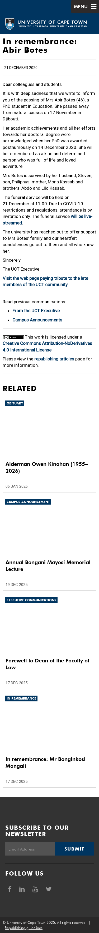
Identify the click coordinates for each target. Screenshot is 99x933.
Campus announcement (28, 502)
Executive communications (31, 600)
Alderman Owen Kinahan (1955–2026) (47, 467)
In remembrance (21, 698)
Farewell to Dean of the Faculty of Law (47, 664)
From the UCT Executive (36, 310)
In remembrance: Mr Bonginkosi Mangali (46, 762)
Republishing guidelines (24, 928)
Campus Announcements (37, 320)
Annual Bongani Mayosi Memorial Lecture (48, 565)
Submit (74, 849)
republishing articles (54, 359)
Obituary (15, 403)
